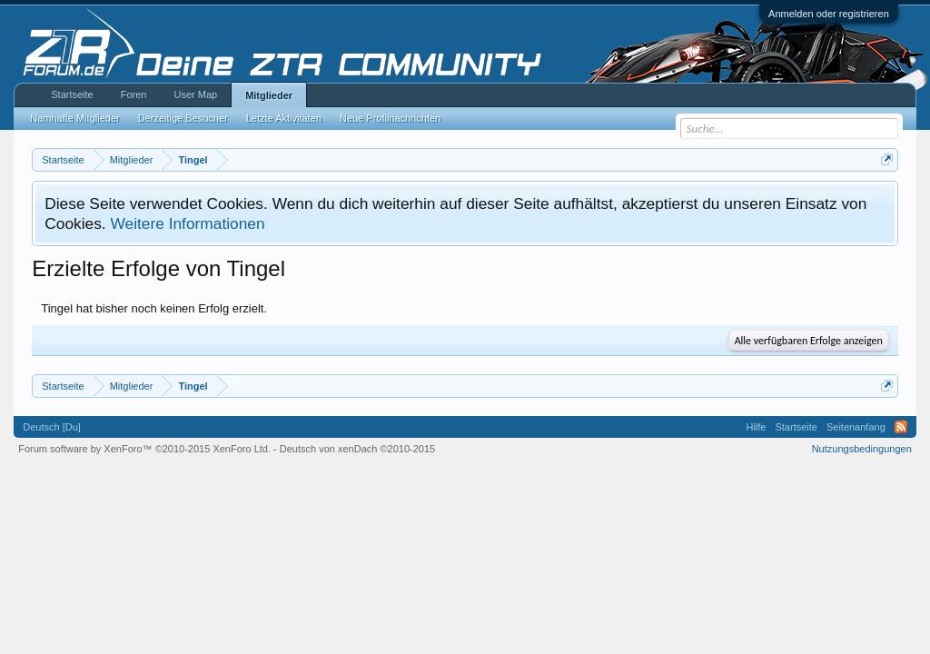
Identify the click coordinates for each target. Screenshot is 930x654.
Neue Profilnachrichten (390, 118)
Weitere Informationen (187, 223)
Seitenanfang (855, 426)
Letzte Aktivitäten (284, 118)
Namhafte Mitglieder (74, 118)
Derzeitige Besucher (183, 118)
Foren (134, 94)
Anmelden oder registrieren (828, 13)
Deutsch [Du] (52, 426)
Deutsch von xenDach (357, 448)
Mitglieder (268, 95)
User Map (195, 94)
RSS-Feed (901, 427)
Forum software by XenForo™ (144, 448)
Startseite (72, 94)
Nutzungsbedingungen (862, 448)
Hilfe (756, 426)
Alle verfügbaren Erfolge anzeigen (809, 340)
